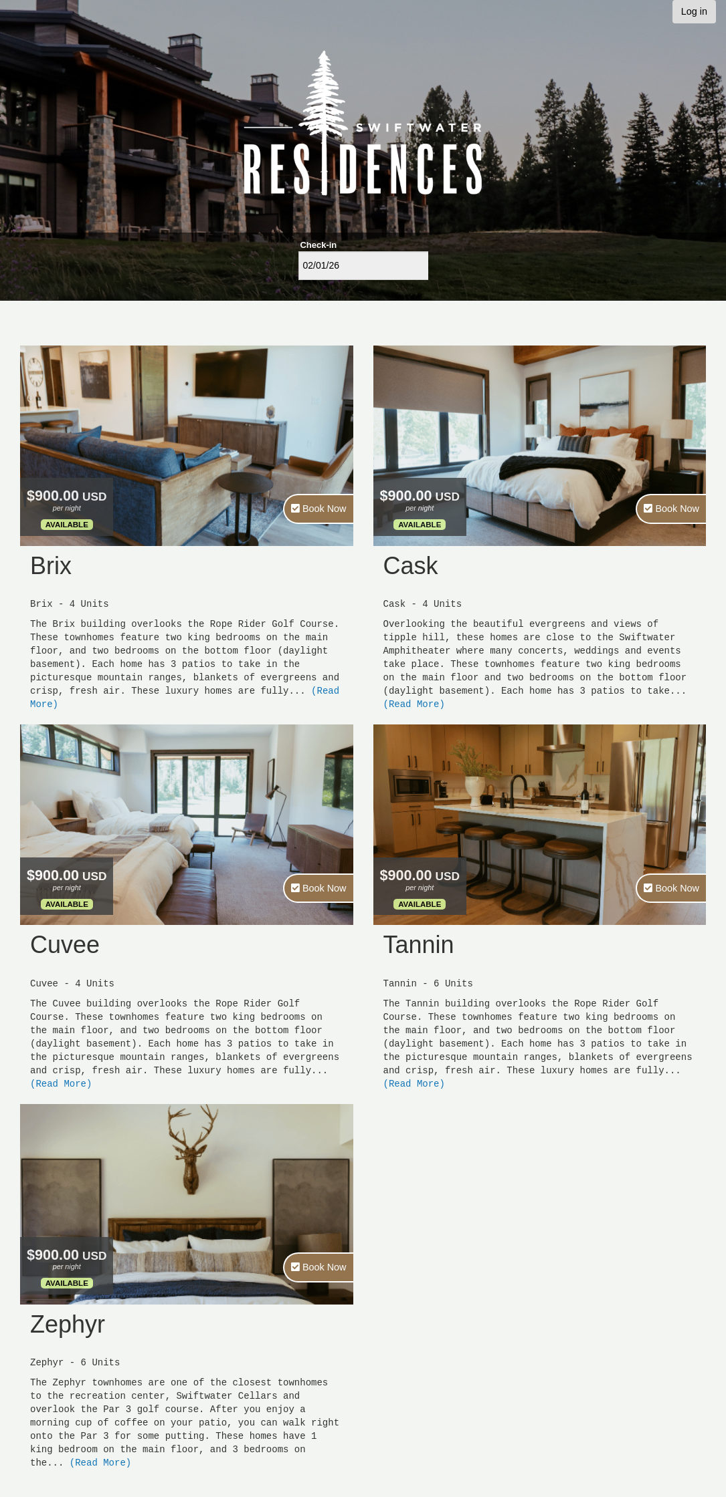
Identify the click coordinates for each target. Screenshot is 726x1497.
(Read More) (414, 704)
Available (67, 525)
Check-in (318, 245)
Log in (694, 11)
